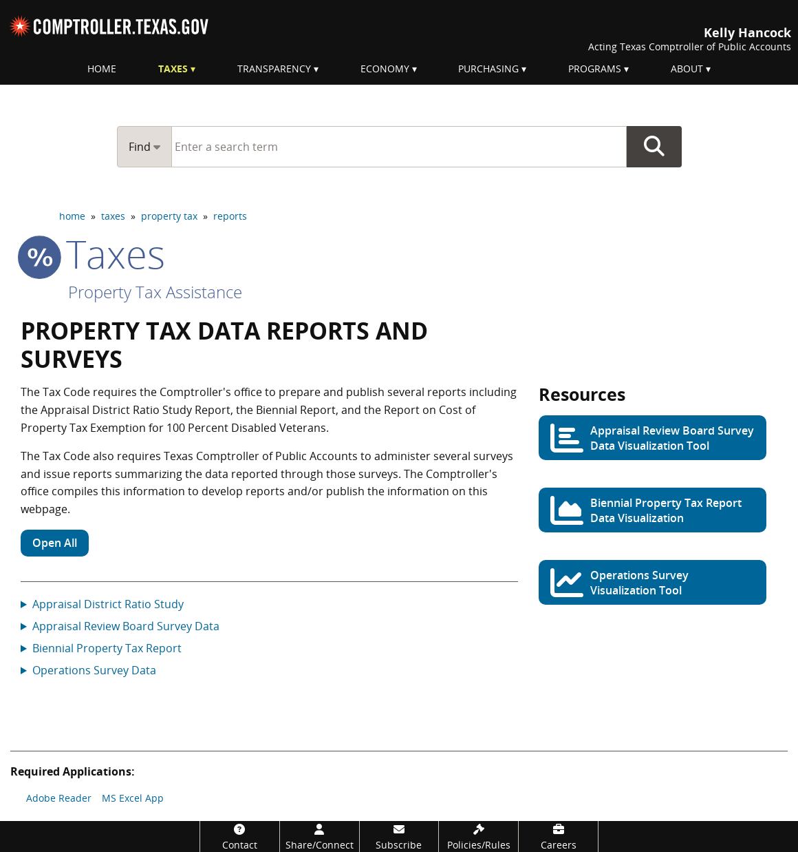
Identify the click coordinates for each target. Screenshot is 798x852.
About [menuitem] (687, 68)
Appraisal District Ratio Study (108, 604)
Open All (54, 542)
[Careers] (558, 836)
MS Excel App (133, 797)
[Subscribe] (399, 836)
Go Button (654, 146)
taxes (113, 215)
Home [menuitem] (101, 68)
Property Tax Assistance (155, 291)
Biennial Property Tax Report (107, 648)
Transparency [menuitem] (274, 68)
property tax (169, 215)
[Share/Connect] (319, 836)
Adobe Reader (58, 797)
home (72, 215)
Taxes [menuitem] (173, 68)
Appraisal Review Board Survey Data (125, 626)
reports (230, 215)
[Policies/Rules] (478, 836)
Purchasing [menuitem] (488, 68)
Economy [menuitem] (384, 68)
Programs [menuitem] (594, 68)
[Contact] (239, 836)
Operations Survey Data (94, 670)
